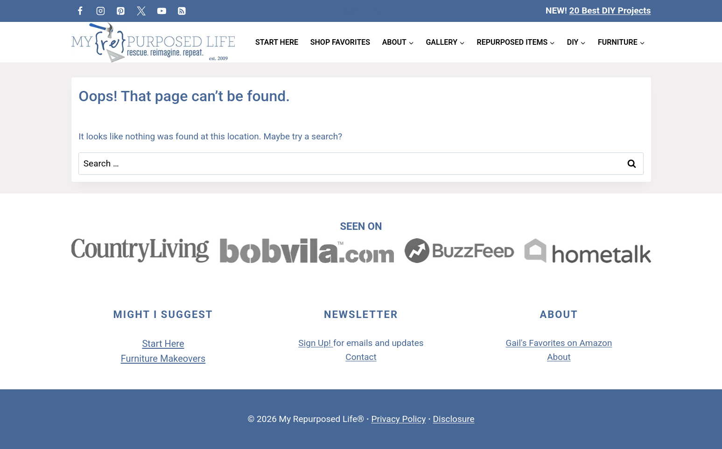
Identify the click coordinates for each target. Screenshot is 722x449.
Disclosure (454, 419)
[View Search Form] (361, 11)
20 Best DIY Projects (610, 10)
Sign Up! (314, 343)
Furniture (140, 358)
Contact (360, 357)
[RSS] (182, 11)
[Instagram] (100, 11)
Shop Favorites (340, 42)
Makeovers (182, 358)
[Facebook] (80, 11)
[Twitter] (141, 11)
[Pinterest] (121, 11)
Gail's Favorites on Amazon (559, 343)
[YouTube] (161, 11)
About (559, 357)
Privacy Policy (398, 419)
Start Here (276, 42)
